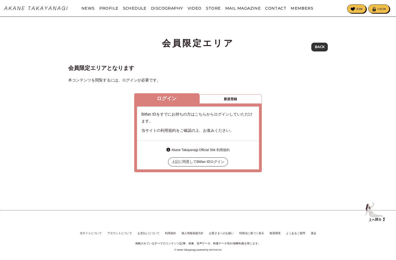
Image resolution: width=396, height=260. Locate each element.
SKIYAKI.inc (215, 249)
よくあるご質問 (295, 233)
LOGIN (381, 9)
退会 (313, 233)
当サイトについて (91, 233)
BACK (319, 47)
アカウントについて (119, 233)
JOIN (359, 9)
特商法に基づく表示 (251, 233)
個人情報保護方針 (193, 233)
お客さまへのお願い (221, 233)
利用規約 (170, 233)
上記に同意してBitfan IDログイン (198, 164)
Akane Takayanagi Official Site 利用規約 (200, 152)
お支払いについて (149, 233)
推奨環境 (275, 233)
